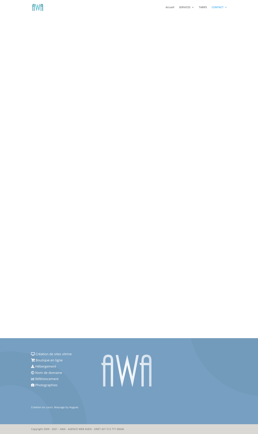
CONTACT (218, 7)
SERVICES (184, 7)
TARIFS (203, 7)
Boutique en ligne (47, 360)
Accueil (170, 7)
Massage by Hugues (66, 407)
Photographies (44, 385)
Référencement (44, 379)
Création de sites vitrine (51, 354)
